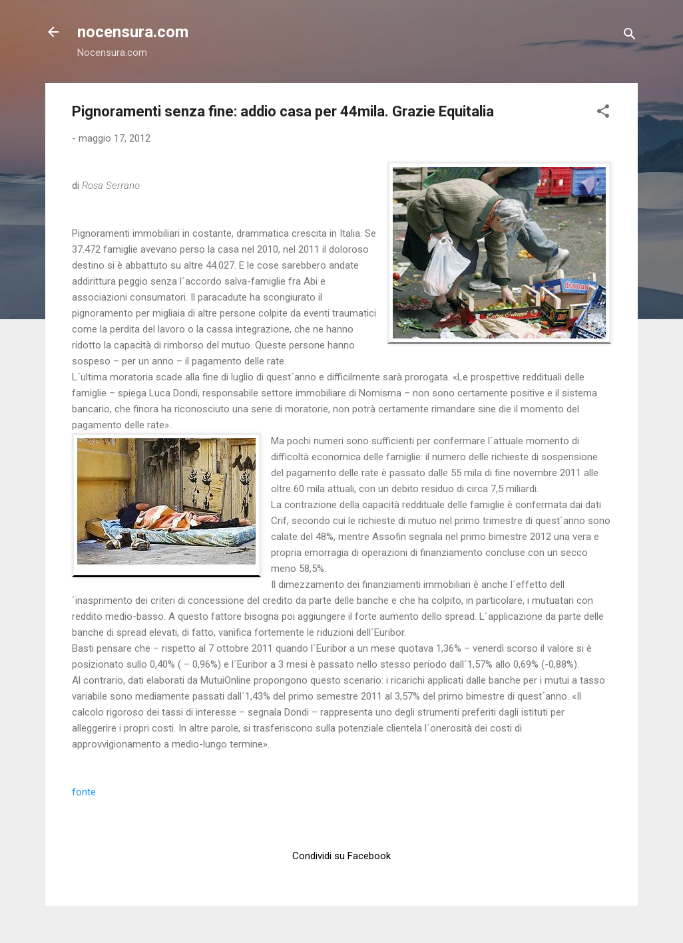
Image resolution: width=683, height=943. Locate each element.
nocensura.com (132, 32)
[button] (603, 113)
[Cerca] (630, 36)
